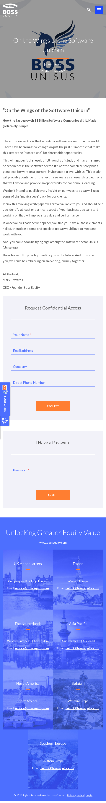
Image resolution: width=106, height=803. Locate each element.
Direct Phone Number (29, 382)
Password (21, 471)
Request (53, 406)
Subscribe (5, 405)
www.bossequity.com (53, 544)
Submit (53, 496)
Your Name (22, 335)
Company (20, 366)
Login (89, 796)
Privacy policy (75, 796)
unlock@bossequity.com (32, 590)
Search (89, 10)
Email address (24, 350)
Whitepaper (53, 64)
